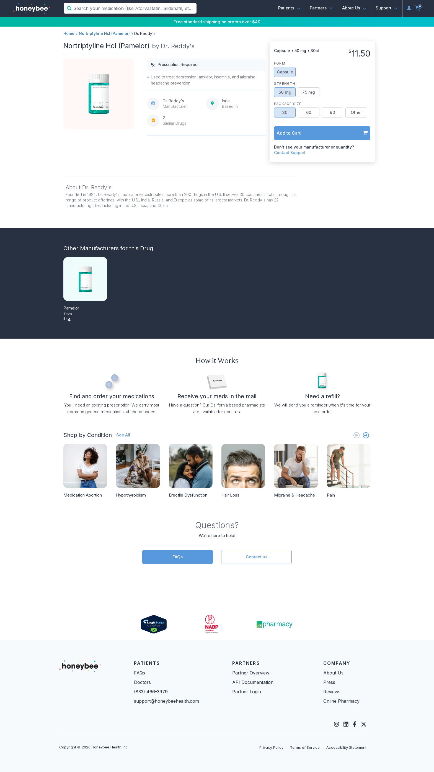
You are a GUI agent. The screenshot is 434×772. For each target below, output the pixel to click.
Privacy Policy (271, 747)
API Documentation (252, 682)
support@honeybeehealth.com (166, 701)
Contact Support (290, 152)
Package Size (287, 104)
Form (279, 63)
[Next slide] (366, 435)
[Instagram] (336, 724)
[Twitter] (363, 724)
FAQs (177, 556)
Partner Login (246, 691)
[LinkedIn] (345, 724)
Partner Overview (250, 673)
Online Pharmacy (341, 701)
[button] (289, 8)
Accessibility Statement (346, 747)
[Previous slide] (356, 435)
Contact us (256, 556)
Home (68, 33)
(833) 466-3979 (151, 691)
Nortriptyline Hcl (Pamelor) (104, 33)
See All (123, 435)
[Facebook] (354, 724)
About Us (333, 673)
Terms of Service (305, 747)
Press (329, 682)
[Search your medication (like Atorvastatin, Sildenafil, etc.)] (134, 8)
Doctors (142, 682)
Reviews (331, 691)
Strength (285, 83)
